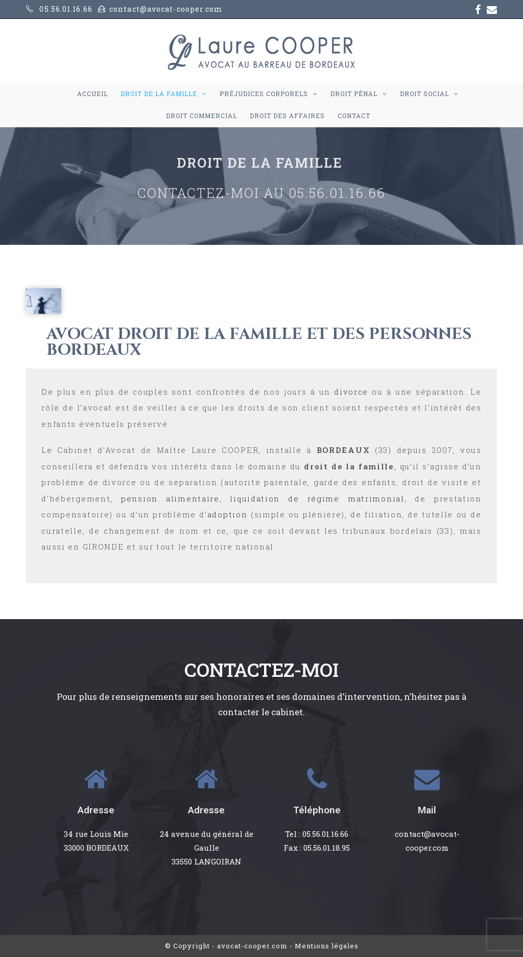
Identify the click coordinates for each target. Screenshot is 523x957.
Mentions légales (327, 945)
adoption (227, 514)
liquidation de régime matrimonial (317, 498)
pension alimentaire (170, 498)
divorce (351, 391)
